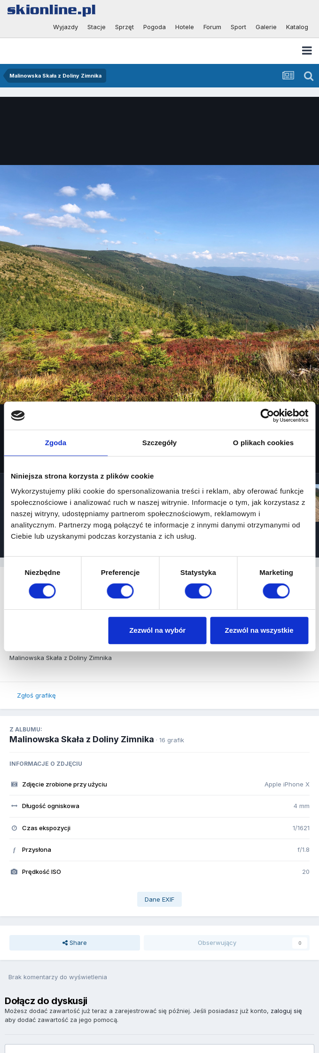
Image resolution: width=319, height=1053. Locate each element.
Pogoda (154, 27)
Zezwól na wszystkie (259, 630)
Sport (238, 27)
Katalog (297, 27)
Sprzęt (124, 27)
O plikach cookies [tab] (263, 443)
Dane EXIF (159, 899)
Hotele (184, 27)
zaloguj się (286, 1010)
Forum (212, 27)
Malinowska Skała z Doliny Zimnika (81, 739)
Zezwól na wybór (157, 630)
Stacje (96, 27)
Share (74, 942)
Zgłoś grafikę (36, 695)
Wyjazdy (65, 27)
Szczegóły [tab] (159, 443)
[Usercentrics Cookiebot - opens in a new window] (267, 416)
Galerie (266, 27)
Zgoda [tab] (56, 443)
